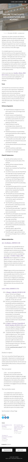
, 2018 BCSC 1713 (10, 288)
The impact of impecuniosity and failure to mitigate (7, 437)
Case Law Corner (17, 2)
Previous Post (7, 450)
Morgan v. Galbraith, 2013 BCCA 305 (16, 292)
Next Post (21, 450)
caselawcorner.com (16, 458)
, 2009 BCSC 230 (11, 243)
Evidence (9, 444)
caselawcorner (21, 33)
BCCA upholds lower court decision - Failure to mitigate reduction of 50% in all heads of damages (19, 427)
